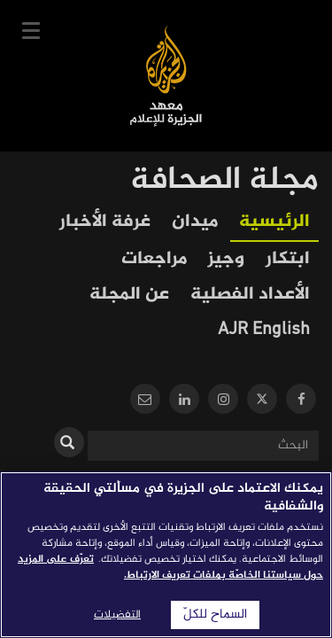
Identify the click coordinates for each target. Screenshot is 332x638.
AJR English (264, 330)
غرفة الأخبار (105, 222)
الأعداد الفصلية (250, 294)
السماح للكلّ (215, 615)
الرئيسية (274, 222)
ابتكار (288, 259)
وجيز (226, 259)
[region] (166, 554)
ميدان (195, 222)
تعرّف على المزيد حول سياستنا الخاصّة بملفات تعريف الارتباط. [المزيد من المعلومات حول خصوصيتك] (170, 567)
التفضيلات (117, 615)
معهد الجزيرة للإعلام (166, 75)
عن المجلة (129, 294)
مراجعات (154, 259)
